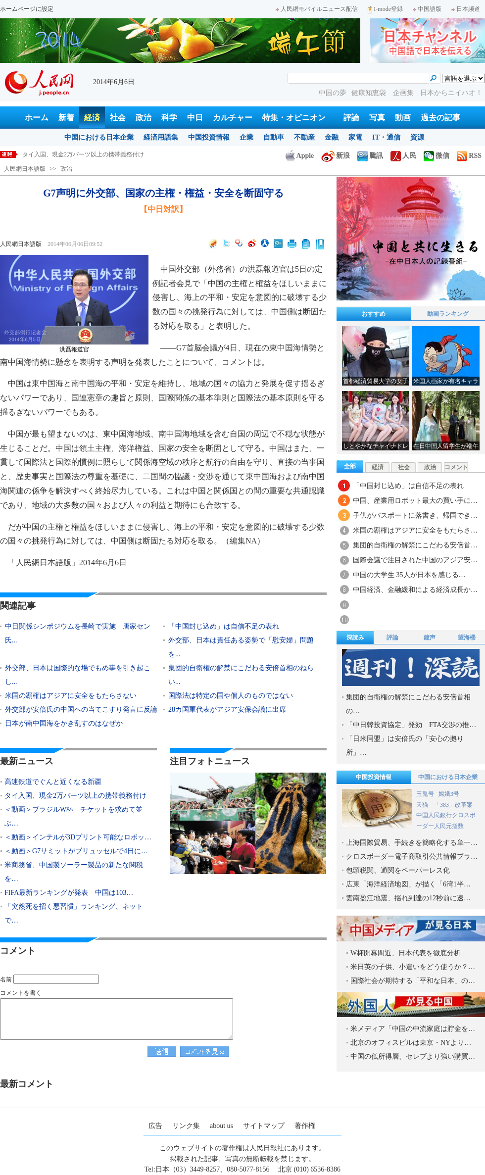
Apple (300, 155)
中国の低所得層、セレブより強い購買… (412, 1056)
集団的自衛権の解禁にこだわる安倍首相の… (408, 704)
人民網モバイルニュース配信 (317, 8)
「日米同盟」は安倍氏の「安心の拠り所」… (405, 745)
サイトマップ (264, 1125)
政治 (143, 117)
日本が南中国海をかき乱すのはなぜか (64, 723)
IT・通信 (386, 137)
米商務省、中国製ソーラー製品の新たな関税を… (73, 871)
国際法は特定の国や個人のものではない (230, 695)
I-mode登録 (385, 8)
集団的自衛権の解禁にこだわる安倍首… (415, 545)
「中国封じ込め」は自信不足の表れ (223, 626)
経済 (92, 117)
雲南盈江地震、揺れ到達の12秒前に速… (408, 898)
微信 (436, 155)
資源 (417, 137)
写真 (377, 117)
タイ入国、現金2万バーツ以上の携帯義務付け (75, 795)
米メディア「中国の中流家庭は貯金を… (412, 1028)
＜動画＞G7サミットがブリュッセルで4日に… (76, 851)
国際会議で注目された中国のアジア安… (415, 560)
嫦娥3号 (448, 793)
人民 (403, 155)
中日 (195, 117)
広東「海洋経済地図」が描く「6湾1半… (408, 884)
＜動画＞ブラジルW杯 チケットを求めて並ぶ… (73, 816)
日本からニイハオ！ (451, 93)
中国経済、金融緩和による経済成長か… (415, 589)
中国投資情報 (209, 137)
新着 (66, 117)
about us (221, 1125)
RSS (469, 155)
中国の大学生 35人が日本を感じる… (409, 575)
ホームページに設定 (26, 8)
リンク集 (186, 1125)
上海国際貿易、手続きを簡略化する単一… (412, 842)
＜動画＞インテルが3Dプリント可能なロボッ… (77, 837)
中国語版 (427, 8)
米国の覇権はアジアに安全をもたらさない (71, 695)
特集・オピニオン (294, 117)
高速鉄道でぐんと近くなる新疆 (63, 154)
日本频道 (465, 8)
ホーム (36, 117)
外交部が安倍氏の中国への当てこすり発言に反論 (81, 709)
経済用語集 (161, 137)
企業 (246, 137)
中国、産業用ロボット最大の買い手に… (415, 500)
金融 (332, 137)
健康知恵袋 (369, 93)
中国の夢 (332, 93)
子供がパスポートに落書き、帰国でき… (415, 515)
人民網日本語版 (25, 168)
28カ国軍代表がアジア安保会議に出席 (230, 709)
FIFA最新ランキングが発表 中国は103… (68, 892)
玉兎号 (425, 793)
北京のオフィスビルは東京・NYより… (410, 1042)
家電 (355, 137)
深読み (355, 637)
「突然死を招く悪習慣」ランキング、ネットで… (73, 913)
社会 (118, 117)
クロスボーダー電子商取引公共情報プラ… (412, 856)
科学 (169, 117)
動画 (403, 117)
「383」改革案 (453, 804)
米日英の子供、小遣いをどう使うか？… (412, 967)
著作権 (304, 1125)
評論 (351, 117)
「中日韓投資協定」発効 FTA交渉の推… (411, 725)
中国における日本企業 (99, 137)
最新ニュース (26, 761)
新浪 (335, 155)
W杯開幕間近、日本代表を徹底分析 (405, 953)
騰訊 (370, 155)
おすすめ (374, 313)
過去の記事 (440, 117)
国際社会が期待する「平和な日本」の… (412, 980)
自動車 (273, 137)
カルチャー (232, 117)
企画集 (404, 93)
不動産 (304, 137)
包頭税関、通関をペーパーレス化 (398, 870)
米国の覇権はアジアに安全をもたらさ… (415, 530)
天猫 (423, 804)
